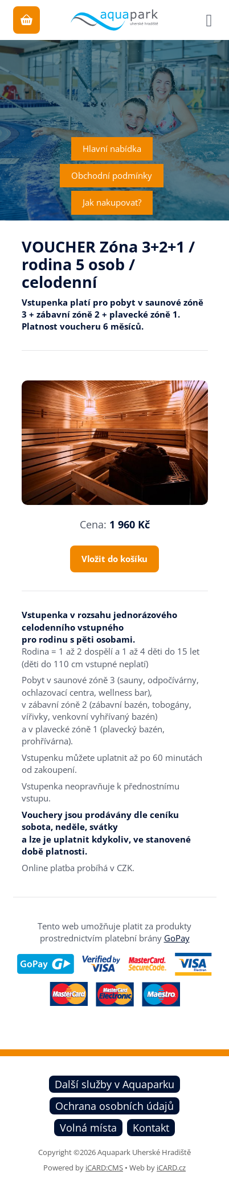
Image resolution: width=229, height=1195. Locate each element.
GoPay (177, 938)
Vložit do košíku (114, 558)
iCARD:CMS (104, 1167)
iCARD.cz (171, 1167)
